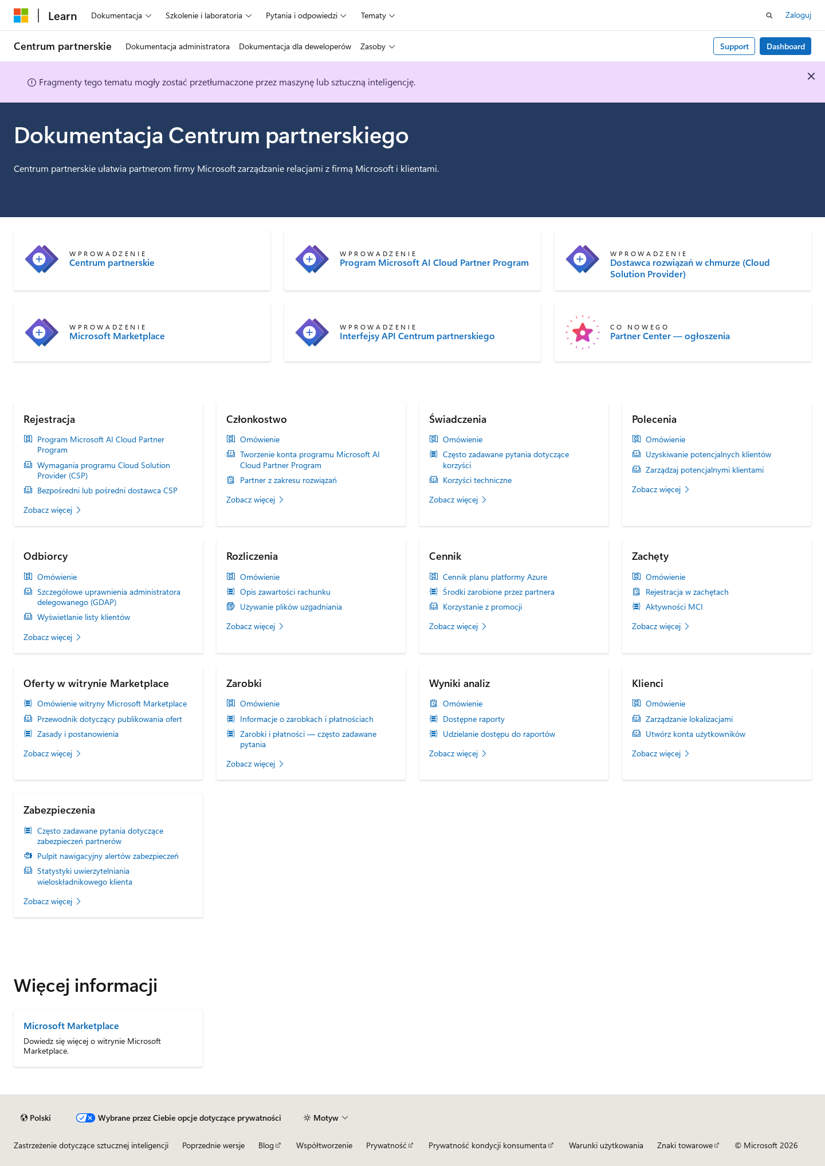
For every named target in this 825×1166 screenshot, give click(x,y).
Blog (266, 1145)
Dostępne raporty (474, 719)
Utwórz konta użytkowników (695, 734)
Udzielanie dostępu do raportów (499, 734)
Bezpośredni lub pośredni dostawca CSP (107, 490)
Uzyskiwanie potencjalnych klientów (708, 454)
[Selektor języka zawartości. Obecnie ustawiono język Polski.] (36, 1118)
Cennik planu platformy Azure (495, 577)
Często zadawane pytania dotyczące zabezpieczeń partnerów (100, 836)
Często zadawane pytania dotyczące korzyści (506, 459)
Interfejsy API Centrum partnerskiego (417, 335)
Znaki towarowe (685, 1145)
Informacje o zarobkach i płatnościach (307, 719)
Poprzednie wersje (213, 1145)
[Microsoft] (21, 15)
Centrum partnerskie (112, 262)
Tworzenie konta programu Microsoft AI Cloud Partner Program (310, 459)
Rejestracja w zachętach (687, 592)
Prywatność (386, 1145)
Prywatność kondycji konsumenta (488, 1145)
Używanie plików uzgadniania (291, 607)
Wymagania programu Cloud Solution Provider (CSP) (103, 470)
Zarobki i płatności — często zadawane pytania (308, 739)
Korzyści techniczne (477, 480)
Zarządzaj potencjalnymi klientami (705, 470)
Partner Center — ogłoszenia (670, 335)
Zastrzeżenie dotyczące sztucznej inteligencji (91, 1145)
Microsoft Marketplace (117, 335)
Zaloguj (798, 14)
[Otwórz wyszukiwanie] (769, 15)
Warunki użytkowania (606, 1145)
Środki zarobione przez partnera (499, 592)
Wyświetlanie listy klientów (83, 617)
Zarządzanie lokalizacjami (689, 719)
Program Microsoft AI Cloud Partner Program (434, 262)
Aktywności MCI (674, 607)
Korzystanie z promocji (482, 607)
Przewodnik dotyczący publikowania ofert (109, 719)
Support (734, 46)
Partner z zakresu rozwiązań (288, 480)
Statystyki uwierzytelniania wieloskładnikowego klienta (84, 876)
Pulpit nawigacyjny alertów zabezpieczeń (108, 856)
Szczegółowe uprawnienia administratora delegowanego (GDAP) (108, 597)
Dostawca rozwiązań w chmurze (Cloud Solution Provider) (690, 268)
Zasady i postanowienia (78, 734)
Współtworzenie (324, 1145)
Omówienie (260, 439)
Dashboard (786, 46)
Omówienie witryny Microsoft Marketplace (112, 703)
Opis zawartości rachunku (285, 592)
